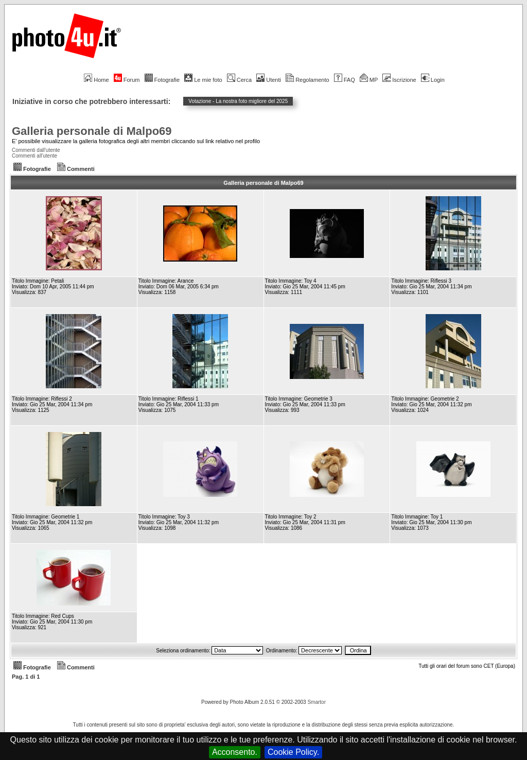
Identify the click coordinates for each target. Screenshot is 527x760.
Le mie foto (203, 80)
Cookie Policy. (293, 752)
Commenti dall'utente (36, 150)
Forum (127, 80)
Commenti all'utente (34, 156)
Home (96, 80)
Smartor (316, 702)
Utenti (268, 80)
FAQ (344, 80)
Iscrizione (399, 80)
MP (369, 80)
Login (433, 80)
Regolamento (307, 80)
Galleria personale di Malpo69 (92, 131)
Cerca (239, 80)
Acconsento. (234, 752)
